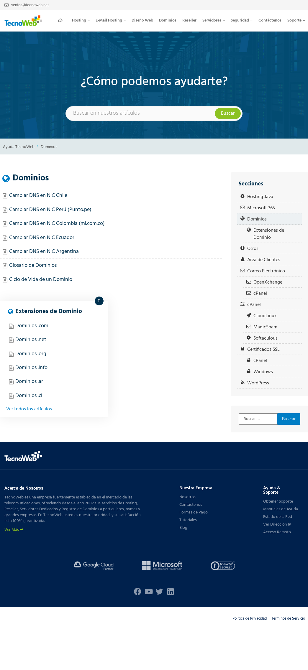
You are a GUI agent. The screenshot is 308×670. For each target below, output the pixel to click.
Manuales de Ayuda (280, 509)
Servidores (213, 20)
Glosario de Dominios (33, 265)
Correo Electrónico (266, 271)
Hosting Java (260, 196)
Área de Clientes (263, 260)
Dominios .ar (29, 381)
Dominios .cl (28, 395)
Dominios (167, 20)
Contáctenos (269, 20)
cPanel (260, 293)
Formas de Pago (193, 512)
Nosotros (187, 497)
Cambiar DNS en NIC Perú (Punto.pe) (50, 209)
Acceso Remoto (277, 532)
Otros (252, 248)
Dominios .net (30, 339)
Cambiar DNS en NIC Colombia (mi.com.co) (57, 223)
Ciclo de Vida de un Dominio (40, 279)
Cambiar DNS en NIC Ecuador (41, 237)
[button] (81, 20)
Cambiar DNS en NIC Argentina (44, 251)
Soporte (296, 20)
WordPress (258, 383)
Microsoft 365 (261, 208)
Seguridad (242, 20)
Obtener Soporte (278, 501)
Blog (183, 527)
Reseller (189, 20)
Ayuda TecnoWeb (19, 147)
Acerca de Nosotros (23, 488)
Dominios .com (31, 326)
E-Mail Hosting (111, 20)
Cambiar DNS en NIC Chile (38, 195)
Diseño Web (142, 20)
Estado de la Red (277, 516)
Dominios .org (30, 354)
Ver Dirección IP (277, 524)
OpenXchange (267, 282)
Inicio (62, 20)
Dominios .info (31, 367)
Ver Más (13, 530)
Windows (263, 372)
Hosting (81, 20)
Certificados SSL (263, 349)
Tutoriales (188, 520)
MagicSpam (265, 327)
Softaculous (265, 338)
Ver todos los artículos (29, 409)
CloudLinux (265, 316)
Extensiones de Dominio (48, 311)
